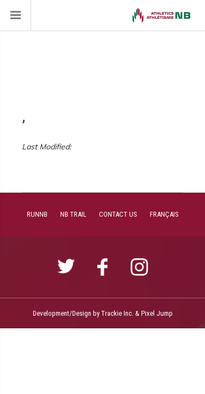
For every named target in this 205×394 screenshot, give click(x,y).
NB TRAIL (73, 214)
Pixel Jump (157, 313)
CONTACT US (118, 214)
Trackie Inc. (117, 313)
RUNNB (37, 214)
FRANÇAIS (164, 214)
